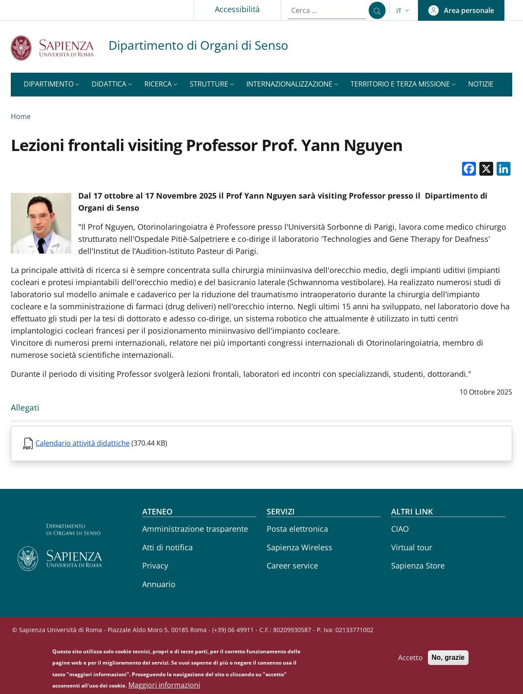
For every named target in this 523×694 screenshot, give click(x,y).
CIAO (400, 529)
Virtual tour (411, 547)
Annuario (158, 584)
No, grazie (448, 658)
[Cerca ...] (376, 10)
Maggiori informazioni (164, 686)
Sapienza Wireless (299, 547)
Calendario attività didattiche (82, 443)
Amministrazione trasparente (195, 529)
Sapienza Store (418, 565)
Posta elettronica (297, 529)
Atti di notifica (167, 547)
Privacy (155, 565)
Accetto (410, 658)
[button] (403, 10)
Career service (292, 565)
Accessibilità (235, 9)
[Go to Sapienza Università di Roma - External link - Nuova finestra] (59, 48)
